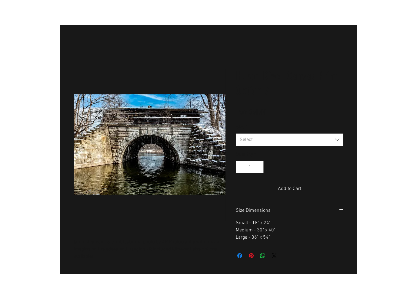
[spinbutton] (249, 167)
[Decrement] (241, 167)
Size (242, 127)
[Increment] (258, 167)
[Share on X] (274, 255)
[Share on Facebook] (239, 255)
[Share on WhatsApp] (262, 255)
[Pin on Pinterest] (251, 255)
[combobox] (289, 139)
